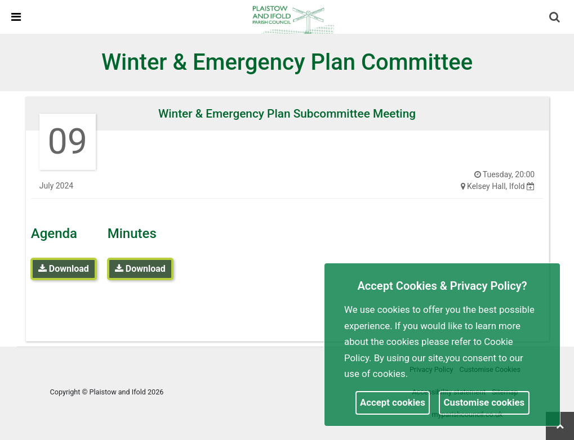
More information (447, 373)
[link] (292, 16)
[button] (555, 18)
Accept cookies (392, 402)
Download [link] (63, 268)
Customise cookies (484, 402)
